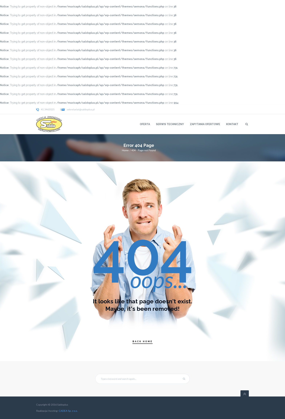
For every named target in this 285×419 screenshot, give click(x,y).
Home (125, 150)
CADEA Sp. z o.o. (68, 410)
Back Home (143, 341)
